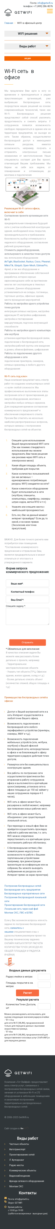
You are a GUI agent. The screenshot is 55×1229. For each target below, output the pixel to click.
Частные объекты (19, 1144)
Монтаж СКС (16, 1186)
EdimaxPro (42, 265)
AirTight (8, 261)
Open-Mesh (29, 265)
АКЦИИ (27, 58)
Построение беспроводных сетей (22, 885)
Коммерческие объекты (22, 1170)
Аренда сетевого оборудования (26, 1181)
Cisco (37, 261)
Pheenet (46, 261)
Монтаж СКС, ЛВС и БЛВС (18, 912)
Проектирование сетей (21, 1154)
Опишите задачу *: (16, 606)
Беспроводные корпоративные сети (24, 893)
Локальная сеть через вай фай (21, 908)
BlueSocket (19, 261)
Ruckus (30, 261)
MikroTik (8, 265)
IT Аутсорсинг (16, 1160)
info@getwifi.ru (45, 3)
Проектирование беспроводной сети (24, 905)
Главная (8, 23)
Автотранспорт (17, 1149)
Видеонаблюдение (19, 1175)
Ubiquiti (18, 265)
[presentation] (28, 644)
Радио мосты (16, 1165)
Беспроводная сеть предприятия (22, 889)
